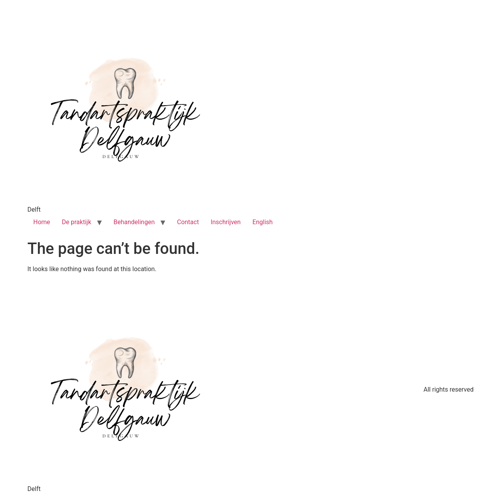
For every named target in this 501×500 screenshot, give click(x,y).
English (262, 222)
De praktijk (76, 222)
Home (41, 222)
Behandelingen (134, 222)
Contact (188, 222)
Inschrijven (226, 222)
